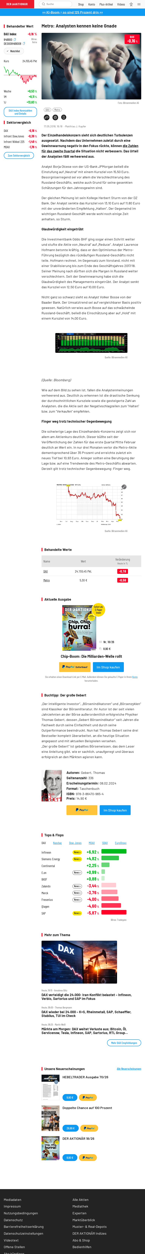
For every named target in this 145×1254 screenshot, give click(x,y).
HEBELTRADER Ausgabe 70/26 (85, 1077)
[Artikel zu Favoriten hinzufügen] (63, 117)
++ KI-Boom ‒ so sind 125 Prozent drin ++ (72, 12)
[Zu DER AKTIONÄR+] (106, 4)
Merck (45, 893)
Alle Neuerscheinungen (129, 1068)
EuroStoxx (120, 843)
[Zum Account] (91, 4)
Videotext (11, 1240)
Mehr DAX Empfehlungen (124, 1042)
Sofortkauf (74, 667)
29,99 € (71, 1128)
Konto (135, 676)
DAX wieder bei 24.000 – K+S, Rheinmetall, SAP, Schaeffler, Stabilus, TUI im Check (86, 1014)
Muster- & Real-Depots (89, 1226)
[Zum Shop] (81, 4)
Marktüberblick (83, 1220)
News (77, 852)
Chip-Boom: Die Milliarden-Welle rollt (91, 656)
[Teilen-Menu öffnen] (46, 117)
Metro (57, 109)
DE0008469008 (14, 43)
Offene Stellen (14, 1247)
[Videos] (121, 4)
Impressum (12, 1206)
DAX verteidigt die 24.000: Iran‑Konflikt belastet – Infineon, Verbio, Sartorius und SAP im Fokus (87, 997)
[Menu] (140, 4)
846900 (10, 39)
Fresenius (47, 900)
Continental (48, 866)
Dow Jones (75, 843)
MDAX (92, 843)
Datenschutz (13, 1220)
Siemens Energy (51, 859)
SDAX (105, 843)
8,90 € (70, 1157)
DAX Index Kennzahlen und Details (20, 112)
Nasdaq (57, 843)
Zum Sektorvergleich (19, 155)
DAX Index (10, 34)
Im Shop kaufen (108, 667)
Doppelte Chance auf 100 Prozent (87, 1108)
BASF (44, 879)
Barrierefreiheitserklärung (24, 1226)
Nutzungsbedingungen (21, 1213)
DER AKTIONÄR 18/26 (78, 1138)
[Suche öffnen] (43, 4)
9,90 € (70, 1097)
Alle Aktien (80, 1199)
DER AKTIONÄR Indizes (89, 1233)
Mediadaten (12, 1199)
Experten (79, 1213)
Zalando (46, 886)
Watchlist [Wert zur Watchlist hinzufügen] (15, 51)
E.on (44, 873)
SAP (44, 913)
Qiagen (45, 906)
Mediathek (80, 1206)
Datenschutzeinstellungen (23, 1233)
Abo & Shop (81, 1240)
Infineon (46, 852)
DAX (47, 109)
